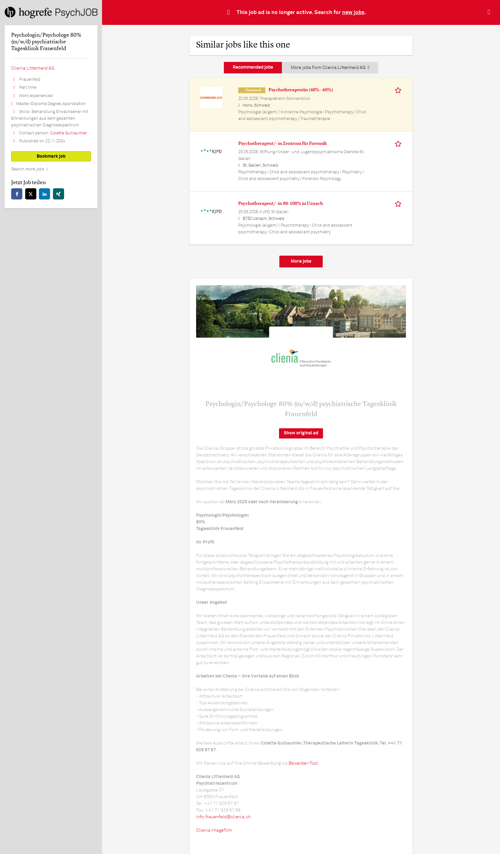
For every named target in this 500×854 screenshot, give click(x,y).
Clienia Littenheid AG (32, 68)
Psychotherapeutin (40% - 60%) (300, 90)
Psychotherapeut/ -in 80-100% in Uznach (280, 203)
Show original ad (301, 433)
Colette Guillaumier (68, 133)
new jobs (353, 12)
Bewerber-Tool (303, 763)
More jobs (301, 261)
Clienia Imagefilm (214, 830)
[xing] (58, 193)
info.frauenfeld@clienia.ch (223, 817)
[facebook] (16, 193)
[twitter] (30, 193)
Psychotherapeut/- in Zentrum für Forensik (282, 143)
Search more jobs (27, 169)
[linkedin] (44, 193)
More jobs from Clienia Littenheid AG (330, 67)
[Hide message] (490, 12)
